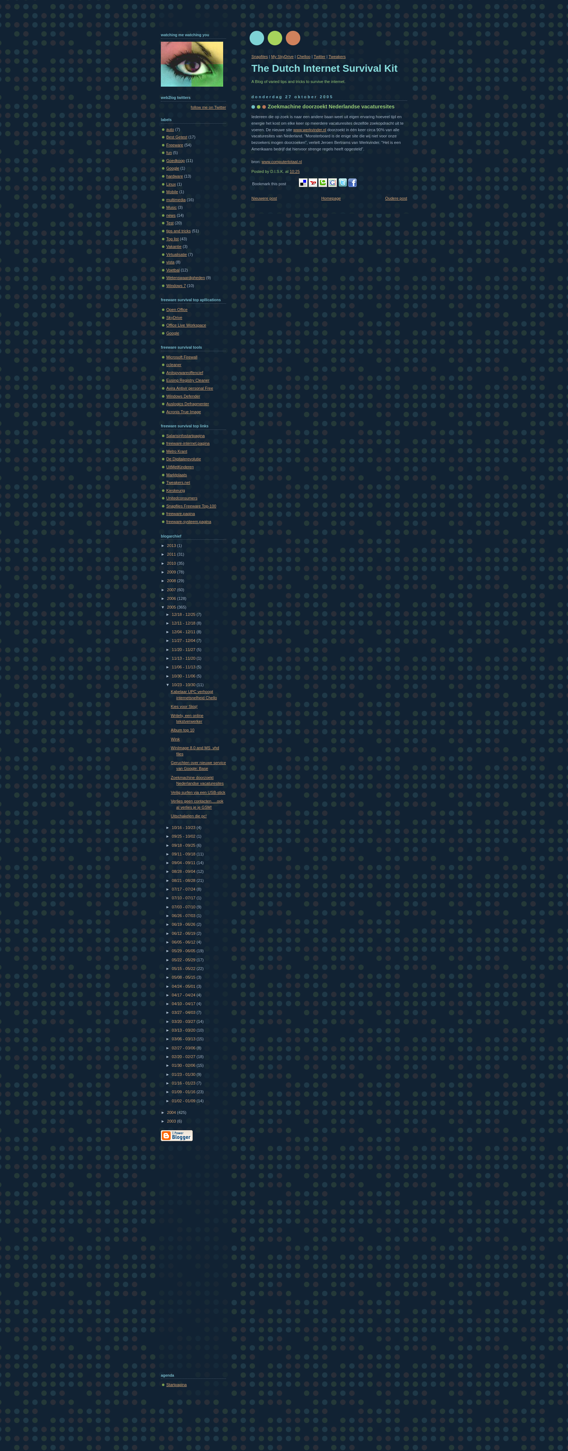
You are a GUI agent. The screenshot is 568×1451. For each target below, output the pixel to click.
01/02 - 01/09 (184, 1101)
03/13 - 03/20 (184, 1030)
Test (170, 223)
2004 (172, 1112)
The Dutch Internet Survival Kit (324, 68)
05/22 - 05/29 (184, 960)
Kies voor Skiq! (184, 706)
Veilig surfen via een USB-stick (198, 792)
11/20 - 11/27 (184, 649)
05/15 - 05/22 (184, 968)
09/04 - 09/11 (184, 863)
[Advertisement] (190, 1255)
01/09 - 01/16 (184, 1092)
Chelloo (303, 56)
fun (169, 152)
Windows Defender (183, 396)
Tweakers (337, 56)
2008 (172, 581)
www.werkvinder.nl (309, 130)
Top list (172, 239)
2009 (172, 572)
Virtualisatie (176, 254)
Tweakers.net (178, 482)
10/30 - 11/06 (184, 676)
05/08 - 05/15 (184, 977)
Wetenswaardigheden (185, 277)
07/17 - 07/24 (184, 889)
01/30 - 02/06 (184, 1065)
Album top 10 (183, 730)
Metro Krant (176, 451)
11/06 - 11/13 (184, 667)
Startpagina (176, 1384)
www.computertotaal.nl (282, 161)
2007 (172, 590)
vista (170, 262)
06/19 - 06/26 (184, 924)
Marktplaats (176, 475)
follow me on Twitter (208, 107)
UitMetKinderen (180, 467)
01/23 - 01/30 (184, 1074)
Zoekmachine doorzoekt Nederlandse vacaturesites (331, 106)
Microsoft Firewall (181, 357)
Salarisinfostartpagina (185, 436)
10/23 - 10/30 (184, 685)
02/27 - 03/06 (184, 1048)
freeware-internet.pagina (188, 443)
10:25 (295, 171)
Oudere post (396, 198)
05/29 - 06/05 (184, 951)
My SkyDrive (282, 56)
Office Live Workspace (186, 325)
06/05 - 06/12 (184, 942)
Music (171, 207)
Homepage (331, 198)
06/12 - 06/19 (184, 933)
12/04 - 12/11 (184, 632)
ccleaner (173, 364)
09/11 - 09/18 (184, 854)
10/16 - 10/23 (184, 827)
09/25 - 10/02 (184, 836)
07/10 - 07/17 (184, 898)
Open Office (177, 309)
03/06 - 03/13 (184, 1039)
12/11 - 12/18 (184, 623)
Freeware (174, 145)
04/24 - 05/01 (184, 986)
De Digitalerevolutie (183, 459)
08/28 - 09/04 (184, 871)
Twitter (320, 56)
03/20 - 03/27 (184, 1021)
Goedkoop (175, 160)
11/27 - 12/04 (184, 640)
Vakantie (173, 246)
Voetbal (173, 270)
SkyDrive (174, 317)
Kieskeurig (175, 490)
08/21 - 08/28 (184, 880)
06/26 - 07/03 (184, 915)
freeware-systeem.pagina (188, 521)
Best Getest (176, 137)
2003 (172, 1121)
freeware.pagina (180, 513)
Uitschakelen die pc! (189, 816)
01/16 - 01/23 (184, 1083)
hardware (174, 176)
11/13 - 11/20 (184, 658)
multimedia (175, 200)
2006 (172, 598)
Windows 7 (176, 285)
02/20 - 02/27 (184, 1056)
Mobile (172, 192)
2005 (172, 607)
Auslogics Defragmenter (187, 404)
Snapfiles (259, 56)
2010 (172, 563)
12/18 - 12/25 (184, 614)
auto (170, 129)
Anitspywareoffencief (184, 372)
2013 (172, 545)
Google (172, 168)
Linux (171, 184)
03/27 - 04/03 (184, 1012)
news (171, 215)
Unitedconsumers (181, 498)
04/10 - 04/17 (184, 1004)
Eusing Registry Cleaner (187, 380)
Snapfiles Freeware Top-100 (191, 506)
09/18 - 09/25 (184, 845)
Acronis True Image (183, 412)
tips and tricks (178, 231)
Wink (175, 739)
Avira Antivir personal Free (189, 388)
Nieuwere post (264, 198)
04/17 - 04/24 (184, 995)
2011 (172, 554)
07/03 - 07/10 (184, 907)
